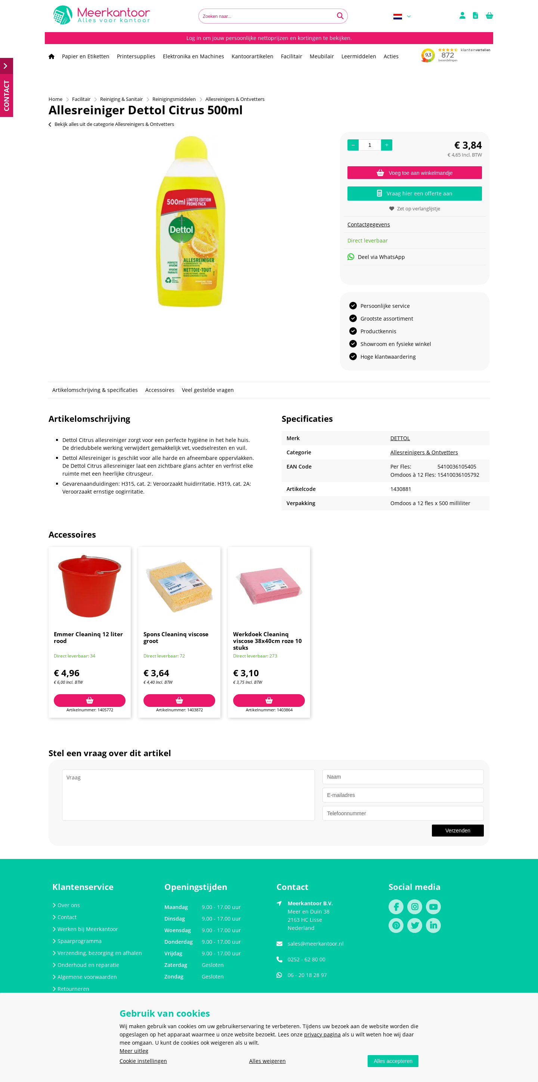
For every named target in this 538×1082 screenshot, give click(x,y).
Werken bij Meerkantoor (85, 929)
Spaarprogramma (77, 941)
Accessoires (159, 389)
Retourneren (70, 988)
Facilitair (291, 56)
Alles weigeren (267, 1060)
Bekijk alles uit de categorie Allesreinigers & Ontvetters (111, 124)
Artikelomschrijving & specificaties (95, 389)
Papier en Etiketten (85, 56)
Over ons (66, 905)
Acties (391, 56)
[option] (191, 221)
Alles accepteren (393, 1061)
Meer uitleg (134, 1050)
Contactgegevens (368, 224)
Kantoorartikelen (252, 56)
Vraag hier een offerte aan (414, 193)
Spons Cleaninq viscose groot (175, 637)
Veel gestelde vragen (208, 389)
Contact (64, 917)
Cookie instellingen (143, 1060)
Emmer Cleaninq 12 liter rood (88, 637)
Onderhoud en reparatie (85, 964)
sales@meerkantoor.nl (316, 943)
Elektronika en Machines (193, 56)
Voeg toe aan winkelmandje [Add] (414, 173)
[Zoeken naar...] (340, 16)
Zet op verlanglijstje (414, 208)
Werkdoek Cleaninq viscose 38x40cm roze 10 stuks (267, 640)
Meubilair (322, 56)
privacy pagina (322, 1034)
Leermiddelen (358, 56)
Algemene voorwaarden (84, 976)
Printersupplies (136, 56)
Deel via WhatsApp (376, 256)
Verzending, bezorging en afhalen (97, 952)
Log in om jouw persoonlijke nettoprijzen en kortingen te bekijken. (269, 37)
